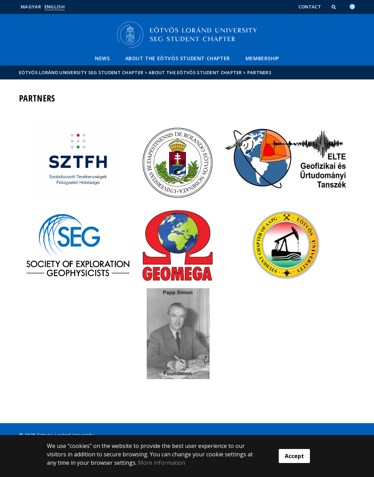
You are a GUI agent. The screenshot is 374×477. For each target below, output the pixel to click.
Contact (309, 6)
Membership (262, 58)
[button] (334, 6)
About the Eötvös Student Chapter (177, 58)
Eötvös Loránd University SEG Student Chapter (81, 72)
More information (161, 463)
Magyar (31, 6)
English (54, 6)
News (102, 58)
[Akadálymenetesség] (352, 6)
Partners (259, 72)
